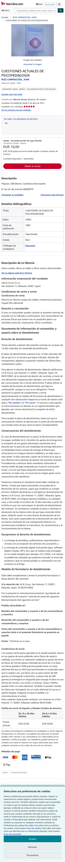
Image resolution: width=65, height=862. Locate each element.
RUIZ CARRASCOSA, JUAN (24, 17)
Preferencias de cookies (14, 825)
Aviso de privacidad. (12, 834)
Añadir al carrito (32, 166)
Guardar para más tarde (11, 94)
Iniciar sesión (50, 4)
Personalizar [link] (33, 855)
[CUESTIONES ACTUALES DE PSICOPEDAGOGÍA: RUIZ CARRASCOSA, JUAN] (32, 25)
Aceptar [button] (32, 839)
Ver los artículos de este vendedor (16, 110)
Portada (4, 17)
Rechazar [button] (32, 847)
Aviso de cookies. (34, 828)
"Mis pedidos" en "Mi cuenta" (22, 402)
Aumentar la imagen (33, 64)
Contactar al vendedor (12, 194)
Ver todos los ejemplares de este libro (21, 119)
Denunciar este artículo (52, 194)
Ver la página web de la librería (16, 272)
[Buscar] (60, 10)
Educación (30, 245)
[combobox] (36, 10)
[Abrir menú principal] (6, 10)
